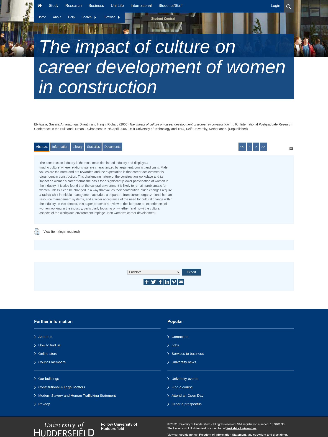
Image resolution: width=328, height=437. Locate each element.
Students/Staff (170, 5)
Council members (52, 362)
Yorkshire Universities (241, 428)
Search (89, 17)
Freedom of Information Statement (222, 434)
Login (275, 5)
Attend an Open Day (187, 395)
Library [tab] (77, 146)
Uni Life (117, 5)
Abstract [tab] (42, 146)
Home (42, 17)
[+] (291, 149)
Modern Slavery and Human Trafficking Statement (77, 395)
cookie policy (188, 434)
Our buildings (48, 379)
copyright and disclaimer (270, 434)
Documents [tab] (112, 146)
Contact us (180, 337)
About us (45, 337)
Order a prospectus (187, 404)
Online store (47, 353)
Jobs (175, 345)
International (141, 5)
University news (184, 362)
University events (185, 379)
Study (54, 5)
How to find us (49, 345)
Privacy (44, 404)
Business (96, 5)
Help (71, 17)
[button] (289, 6)
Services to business (188, 353)
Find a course (182, 387)
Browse (112, 17)
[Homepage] (39, 6)
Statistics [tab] (93, 146)
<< (242, 146)
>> (263, 146)
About (57, 17)
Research (73, 5)
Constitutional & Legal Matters (61, 387)
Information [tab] (60, 146)
